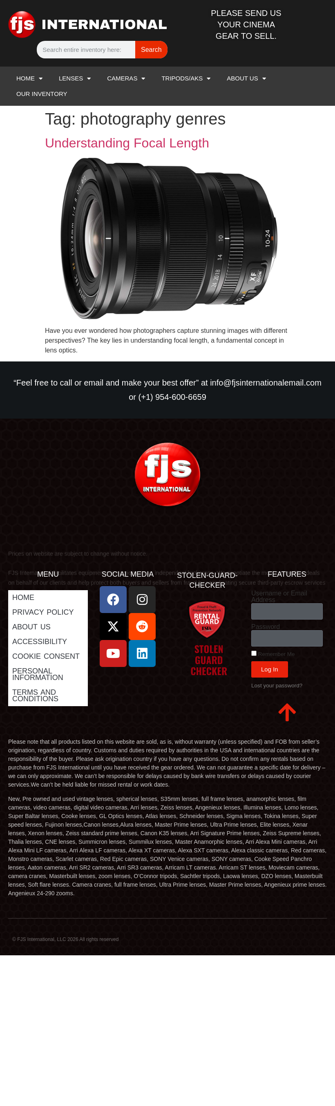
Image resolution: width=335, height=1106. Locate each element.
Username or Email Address (279, 596)
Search (151, 49)
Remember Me (273, 654)
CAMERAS (126, 78)
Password (265, 627)
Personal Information (37, 674)
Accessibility (39, 642)
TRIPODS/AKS (185, 78)
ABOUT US (246, 78)
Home (23, 597)
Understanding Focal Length (127, 143)
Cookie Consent (46, 656)
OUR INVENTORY (41, 93)
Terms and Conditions (35, 695)
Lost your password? (276, 685)
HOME (29, 78)
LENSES (75, 78)
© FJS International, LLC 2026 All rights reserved (65, 939)
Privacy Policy (43, 612)
